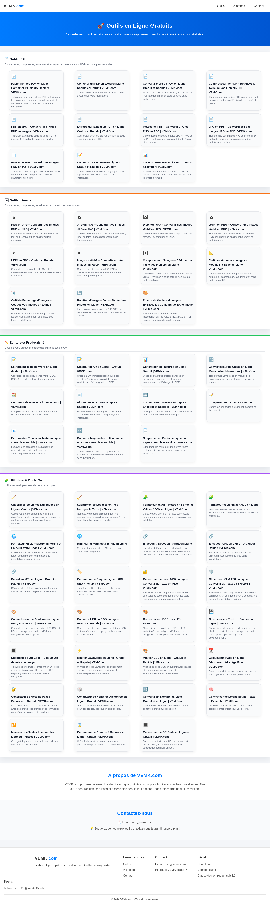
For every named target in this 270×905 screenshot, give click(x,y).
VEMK (14, 6)
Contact (259, 5)
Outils (221, 5)
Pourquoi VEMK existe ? (171, 869)
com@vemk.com (175, 864)
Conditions (204, 864)
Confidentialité (206, 869)
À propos (239, 5)
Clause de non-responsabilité (216, 875)
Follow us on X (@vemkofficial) (24, 888)
